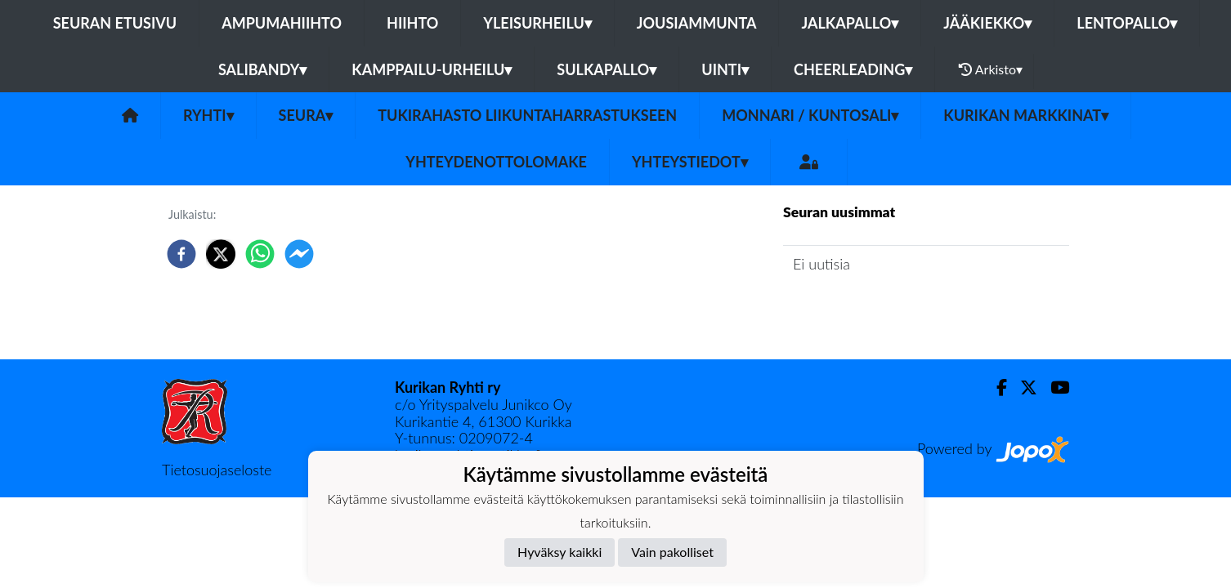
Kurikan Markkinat (1025, 115)
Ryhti (208, 115)
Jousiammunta (697, 23)
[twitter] (220, 254)
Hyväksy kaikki (559, 551)
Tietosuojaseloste (216, 470)
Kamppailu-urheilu (431, 69)
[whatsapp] (260, 254)
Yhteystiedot (690, 162)
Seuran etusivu (115, 23)
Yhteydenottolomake (496, 162)
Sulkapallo (606, 69)
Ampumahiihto (282, 23)
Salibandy (262, 69)
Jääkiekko (987, 23)
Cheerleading (853, 69)
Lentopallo (1127, 23)
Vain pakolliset (672, 551)
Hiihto (412, 23)
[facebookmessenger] (299, 254)
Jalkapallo (849, 23)
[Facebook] (995, 387)
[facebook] (181, 254)
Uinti (725, 69)
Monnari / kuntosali (810, 115)
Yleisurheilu (537, 23)
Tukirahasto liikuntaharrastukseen (527, 115)
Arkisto (991, 69)
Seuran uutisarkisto (855, 310)
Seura (306, 115)
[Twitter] (1022, 387)
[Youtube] (1053, 387)
